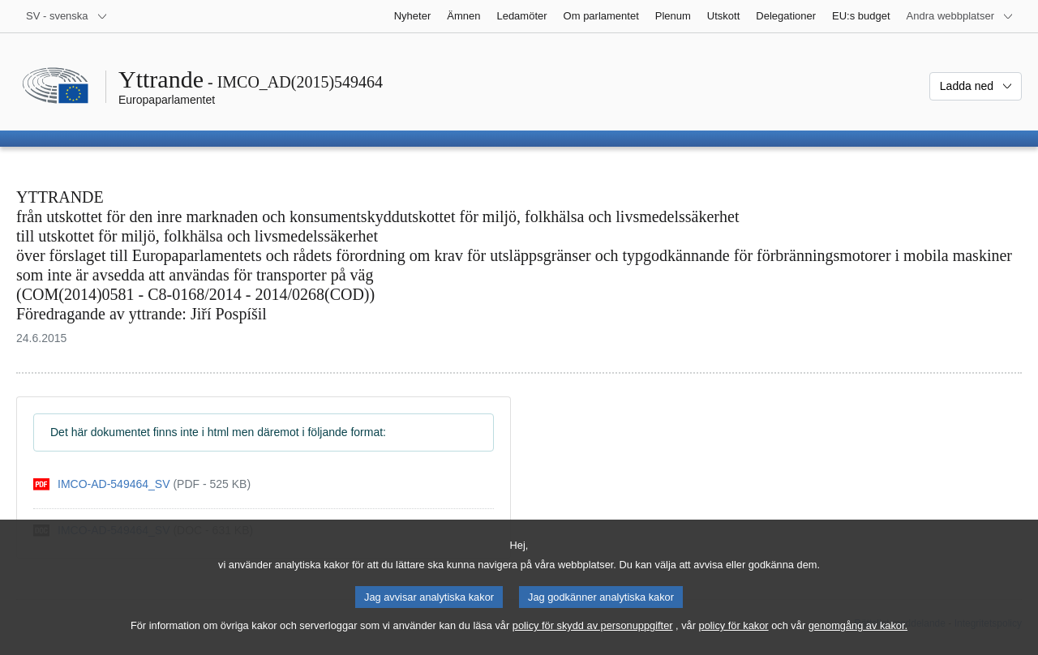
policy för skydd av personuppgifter (593, 636)
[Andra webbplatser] (960, 16)
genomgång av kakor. (858, 636)
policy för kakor (734, 636)
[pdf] (142, 484)
